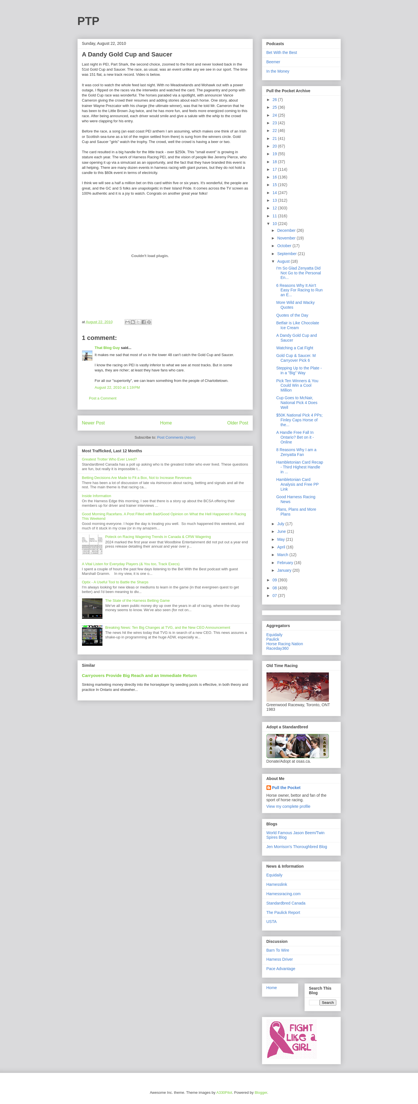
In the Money (277, 71)
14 (275, 192)
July (281, 523)
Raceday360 (277, 648)
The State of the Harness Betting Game (137, 600)
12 (275, 208)
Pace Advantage (280, 968)
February (285, 562)
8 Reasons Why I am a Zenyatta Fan (296, 452)
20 (275, 146)
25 (275, 107)
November (287, 238)
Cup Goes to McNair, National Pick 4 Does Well (296, 403)
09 (275, 580)
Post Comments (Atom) (176, 437)
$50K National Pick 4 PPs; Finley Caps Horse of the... (299, 420)
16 (275, 177)
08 (275, 588)
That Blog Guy (107, 348)
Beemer (273, 62)
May (281, 539)
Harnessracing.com (283, 893)
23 (275, 123)
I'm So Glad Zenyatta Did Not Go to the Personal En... (298, 273)
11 (275, 216)
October (285, 245)
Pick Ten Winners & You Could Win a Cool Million (297, 385)
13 (275, 200)
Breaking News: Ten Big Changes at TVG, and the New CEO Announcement (167, 627)
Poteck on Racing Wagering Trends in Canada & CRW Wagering (158, 537)
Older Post (237, 422)
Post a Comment (103, 398)
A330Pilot (224, 1092)
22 (275, 130)
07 (275, 595)
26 (275, 99)
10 (275, 223)
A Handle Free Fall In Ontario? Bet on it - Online (295, 437)
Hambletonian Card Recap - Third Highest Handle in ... (299, 467)
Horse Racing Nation (284, 644)
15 (275, 184)
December (287, 230)
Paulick (272, 639)
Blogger (261, 1092)
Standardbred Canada (286, 903)
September (287, 253)
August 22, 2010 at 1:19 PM (117, 387)
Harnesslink (276, 884)
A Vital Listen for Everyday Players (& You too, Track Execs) (131, 564)
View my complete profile (288, 806)
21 (275, 138)
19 (275, 154)
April (281, 547)
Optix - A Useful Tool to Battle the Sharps (115, 582)
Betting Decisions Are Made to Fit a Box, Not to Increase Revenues (137, 478)
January (285, 570)
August (284, 261)
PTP (88, 21)
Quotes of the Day (292, 315)
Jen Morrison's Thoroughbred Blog (296, 846)
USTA (271, 921)
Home (166, 422)
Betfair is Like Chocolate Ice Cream (297, 325)
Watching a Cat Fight (294, 348)
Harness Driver (279, 959)
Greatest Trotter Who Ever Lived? (109, 459)
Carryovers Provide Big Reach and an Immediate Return (139, 675)
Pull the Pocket (286, 787)
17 (275, 169)
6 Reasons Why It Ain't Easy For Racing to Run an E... (299, 290)
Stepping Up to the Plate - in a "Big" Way (299, 370)
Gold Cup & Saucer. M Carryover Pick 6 (296, 358)
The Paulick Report (283, 912)
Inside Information (96, 496)
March (283, 554)
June (282, 531)
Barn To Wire (277, 950)
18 (275, 161)
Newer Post (93, 422)
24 (275, 115)
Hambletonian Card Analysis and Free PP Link (297, 484)
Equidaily (274, 634)
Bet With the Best (281, 52)
